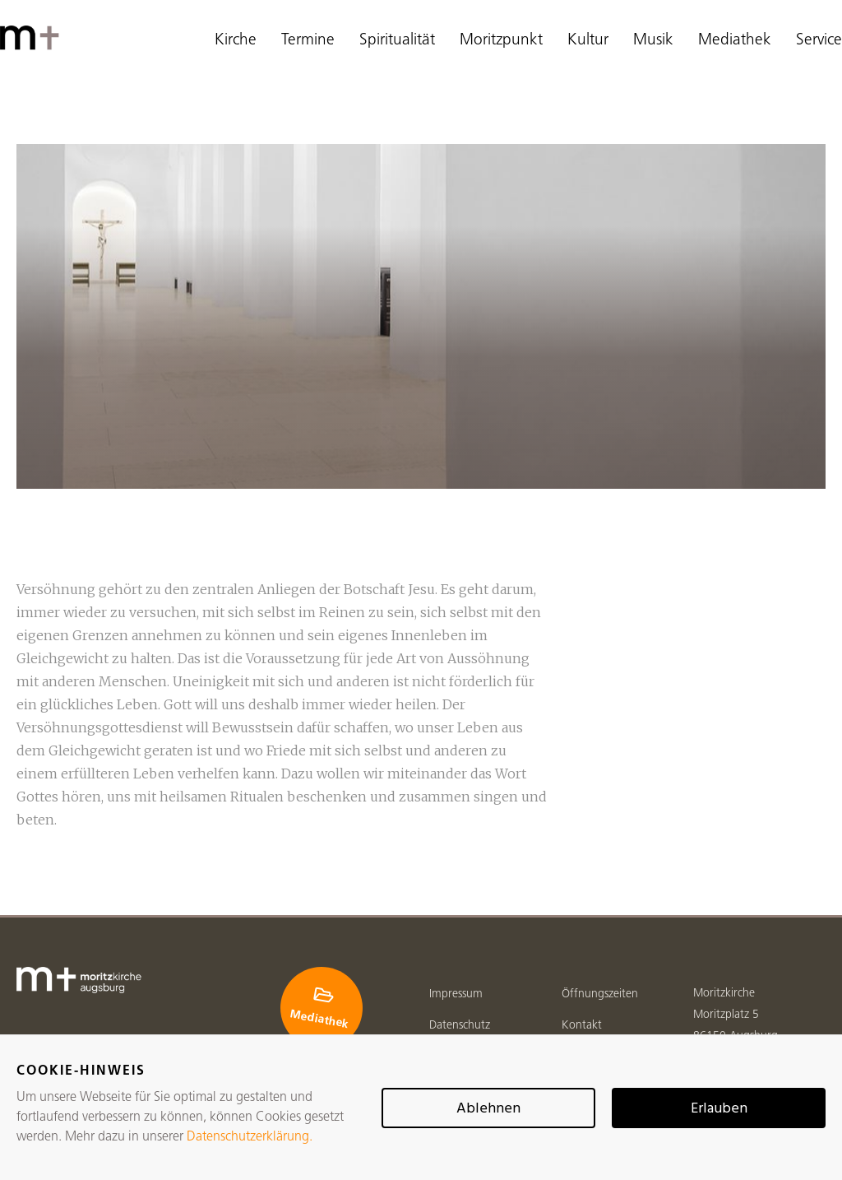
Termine (308, 41)
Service (819, 41)
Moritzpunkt (501, 41)
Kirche (236, 41)
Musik (653, 41)
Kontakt (582, 1026)
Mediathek (734, 41)
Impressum (456, 994)
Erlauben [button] (719, 1109)
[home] (33, 37)
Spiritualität (397, 41)
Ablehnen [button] (488, 1109)
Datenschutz (459, 1026)
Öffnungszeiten (600, 994)
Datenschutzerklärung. (249, 1137)
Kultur (587, 41)
